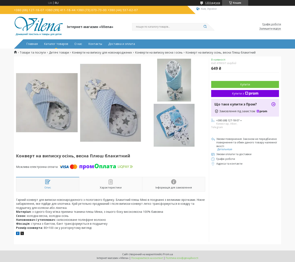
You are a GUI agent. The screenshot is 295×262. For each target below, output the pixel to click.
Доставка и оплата (121, 43)
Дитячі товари (59, 52)
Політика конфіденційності (182, 258)
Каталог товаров (56, 43)
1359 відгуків (212, 3)
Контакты (95, 43)
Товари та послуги (33, 52)
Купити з (245, 93)
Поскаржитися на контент (147, 258)
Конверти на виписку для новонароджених (102, 52)
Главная (32, 43)
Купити (245, 84)
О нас (78, 43)
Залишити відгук (270, 28)
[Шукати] (205, 26)
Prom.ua (168, 254)
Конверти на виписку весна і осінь (159, 52)
